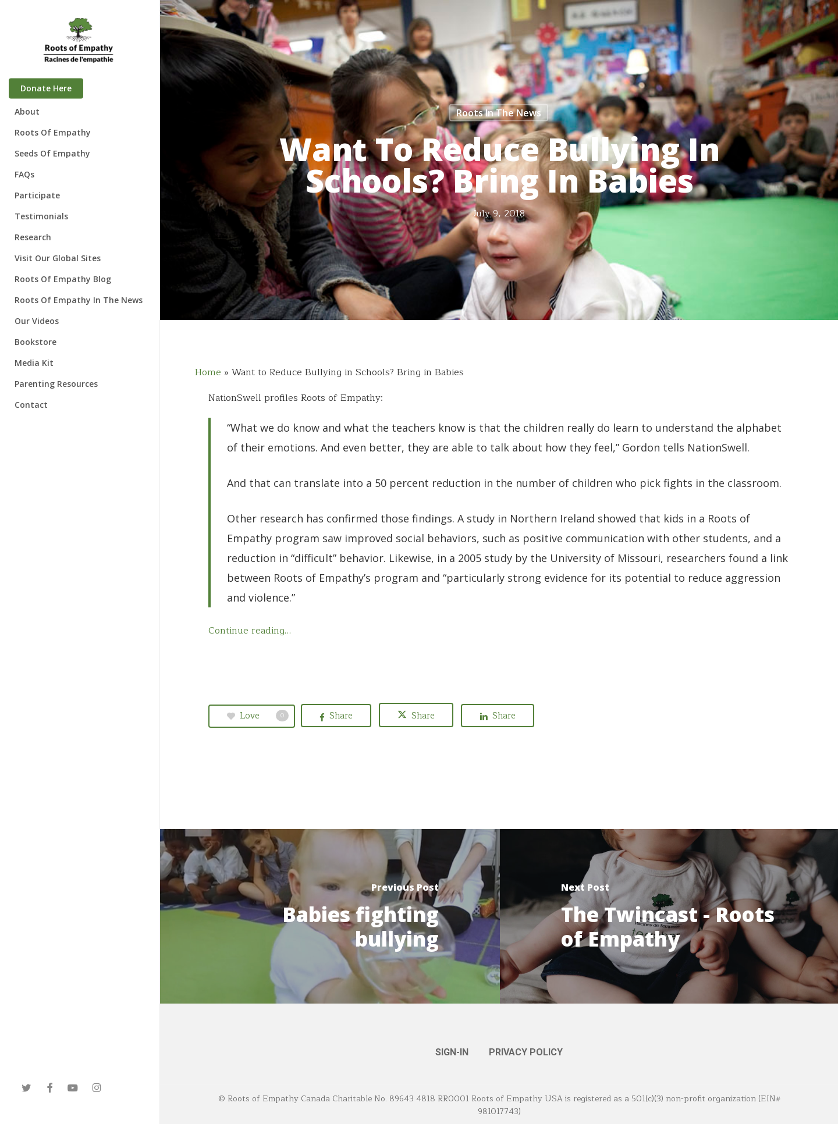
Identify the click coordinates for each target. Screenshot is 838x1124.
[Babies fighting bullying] (330, 916)
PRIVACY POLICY (526, 1052)
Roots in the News (498, 112)
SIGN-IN (451, 1052)
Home (208, 372)
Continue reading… (249, 630)
